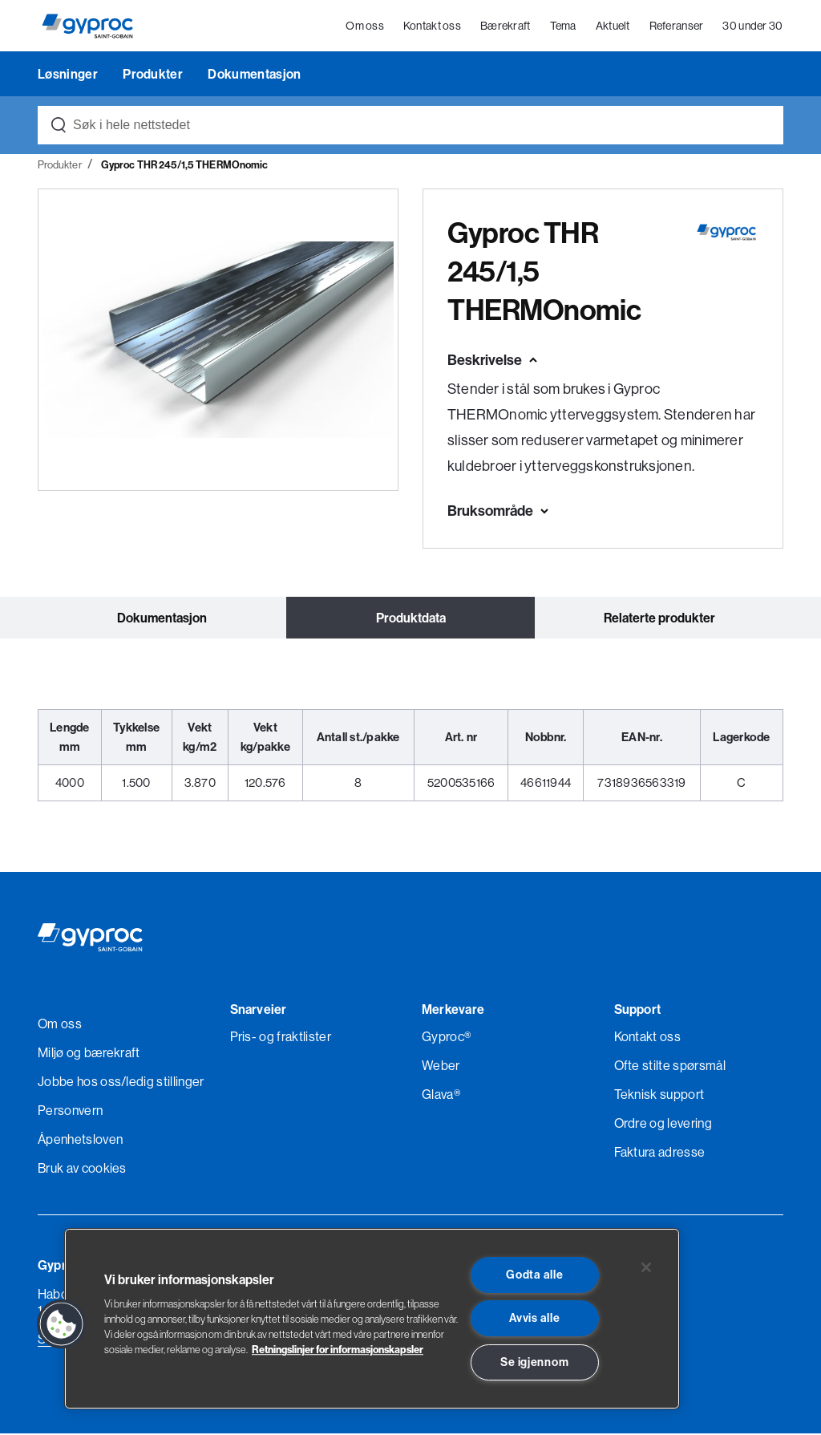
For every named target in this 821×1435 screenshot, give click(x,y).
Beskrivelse (484, 361)
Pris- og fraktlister (280, 1038)
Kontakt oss (432, 27)
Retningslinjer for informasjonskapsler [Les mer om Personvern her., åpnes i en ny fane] (337, 1349)
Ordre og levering (663, 1125)
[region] (372, 1318)
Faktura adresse (660, 1153)
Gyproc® (446, 1038)
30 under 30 (753, 27)
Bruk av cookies (82, 1169)
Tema (563, 27)
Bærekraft (505, 27)
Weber (441, 1067)
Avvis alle (534, 1318)
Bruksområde (490, 512)
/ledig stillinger (162, 1083)
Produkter (154, 75)
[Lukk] (646, 1267)
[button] (61, 1324)
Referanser (676, 27)
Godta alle (534, 1274)
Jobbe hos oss (79, 1083)
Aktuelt (613, 27)
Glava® (441, 1096)
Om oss (365, 27)
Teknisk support (659, 1096)
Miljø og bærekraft (89, 1054)
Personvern (70, 1112)
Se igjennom (534, 1362)
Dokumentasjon (254, 75)
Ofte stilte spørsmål (670, 1067)
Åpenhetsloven (80, 1141)
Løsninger (69, 75)
